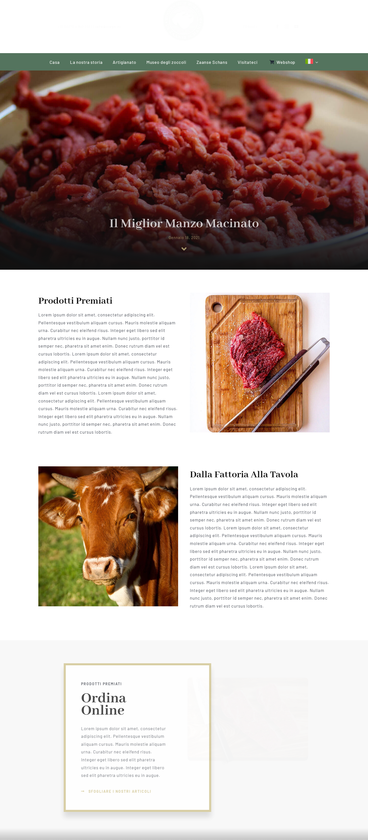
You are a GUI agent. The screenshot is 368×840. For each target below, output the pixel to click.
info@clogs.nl (112, 26)
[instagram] (283, 27)
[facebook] (273, 27)
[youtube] (292, 27)
